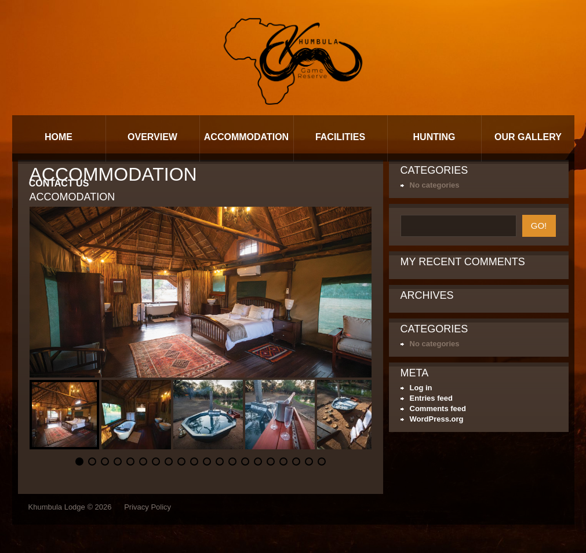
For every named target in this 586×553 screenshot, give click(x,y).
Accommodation (246, 137)
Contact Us (59, 183)
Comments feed (438, 408)
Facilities (340, 137)
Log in (421, 387)
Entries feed (431, 398)
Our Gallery (528, 137)
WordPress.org (437, 419)
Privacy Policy (147, 507)
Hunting (434, 137)
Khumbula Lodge (56, 507)
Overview (152, 137)
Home (58, 137)
